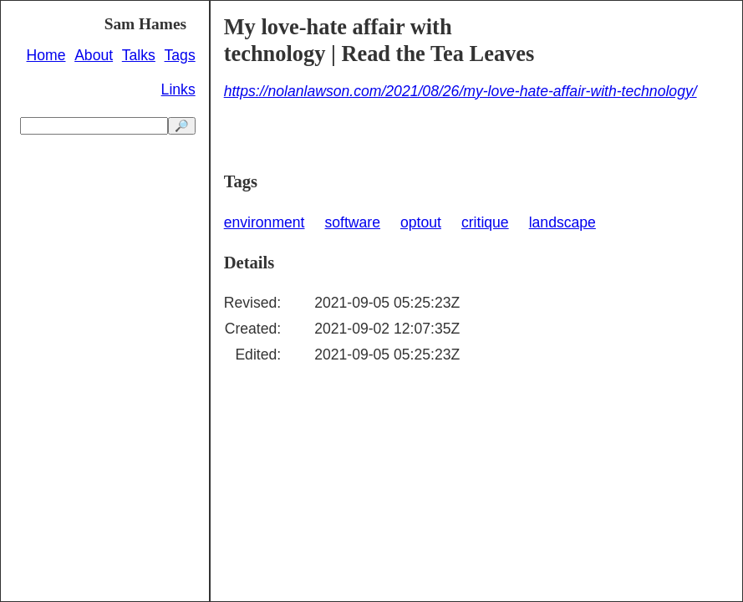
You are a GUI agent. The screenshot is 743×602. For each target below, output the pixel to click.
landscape (562, 222)
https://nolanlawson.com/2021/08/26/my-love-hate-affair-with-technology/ (460, 91)
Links (178, 89)
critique (485, 222)
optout (420, 222)
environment (264, 222)
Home (46, 55)
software (353, 222)
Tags (180, 55)
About (93, 55)
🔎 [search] (182, 126)
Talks (138, 55)
